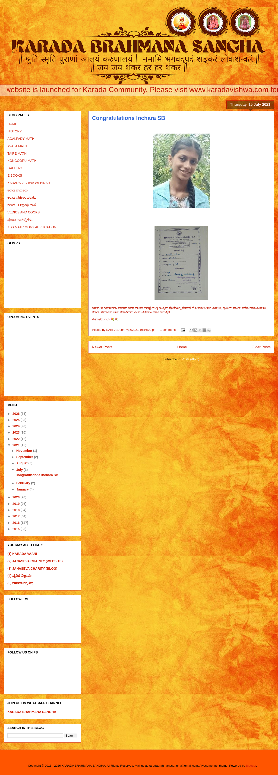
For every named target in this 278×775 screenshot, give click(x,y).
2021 (17, 445)
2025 (17, 420)
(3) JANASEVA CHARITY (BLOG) (32, 568)
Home (182, 347)
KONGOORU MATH (22, 160)
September (25, 457)
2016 (17, 523)
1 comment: (168, 329)
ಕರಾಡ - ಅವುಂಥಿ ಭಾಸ (21, 205)
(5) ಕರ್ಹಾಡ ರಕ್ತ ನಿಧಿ (20, 583)
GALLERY (14, 168)
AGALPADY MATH (21, 139)
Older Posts (261, 347)
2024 (17, 426)
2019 (17, 504)
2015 (17, 529)
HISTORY (14, 131)
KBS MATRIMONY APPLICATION (31, 227)
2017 (17, 516)
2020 (17, 497)
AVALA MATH (17, 146)
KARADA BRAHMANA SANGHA (31, 712)
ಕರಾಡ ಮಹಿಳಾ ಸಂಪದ (21, 197)
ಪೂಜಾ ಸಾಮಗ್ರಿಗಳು (19, 220)
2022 (17, 439)
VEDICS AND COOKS (23, 212)
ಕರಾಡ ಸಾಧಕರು (17, 190)
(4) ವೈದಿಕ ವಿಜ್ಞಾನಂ (19, 576)
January (23, 489)
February (23, 483)
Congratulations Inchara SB (128, 118)
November (24, 451)
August (22, 463)
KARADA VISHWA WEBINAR (28, 183)
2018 (17, 510)
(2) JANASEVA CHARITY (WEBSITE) (35, 561)
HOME (12, 124)
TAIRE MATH (17, 153)
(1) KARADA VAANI (22, 554)
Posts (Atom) (190, 359)
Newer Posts (102, 347)
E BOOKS (14, 175)
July (20, 470)
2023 (17, 432)
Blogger (251, 765)
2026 (17, 414)
